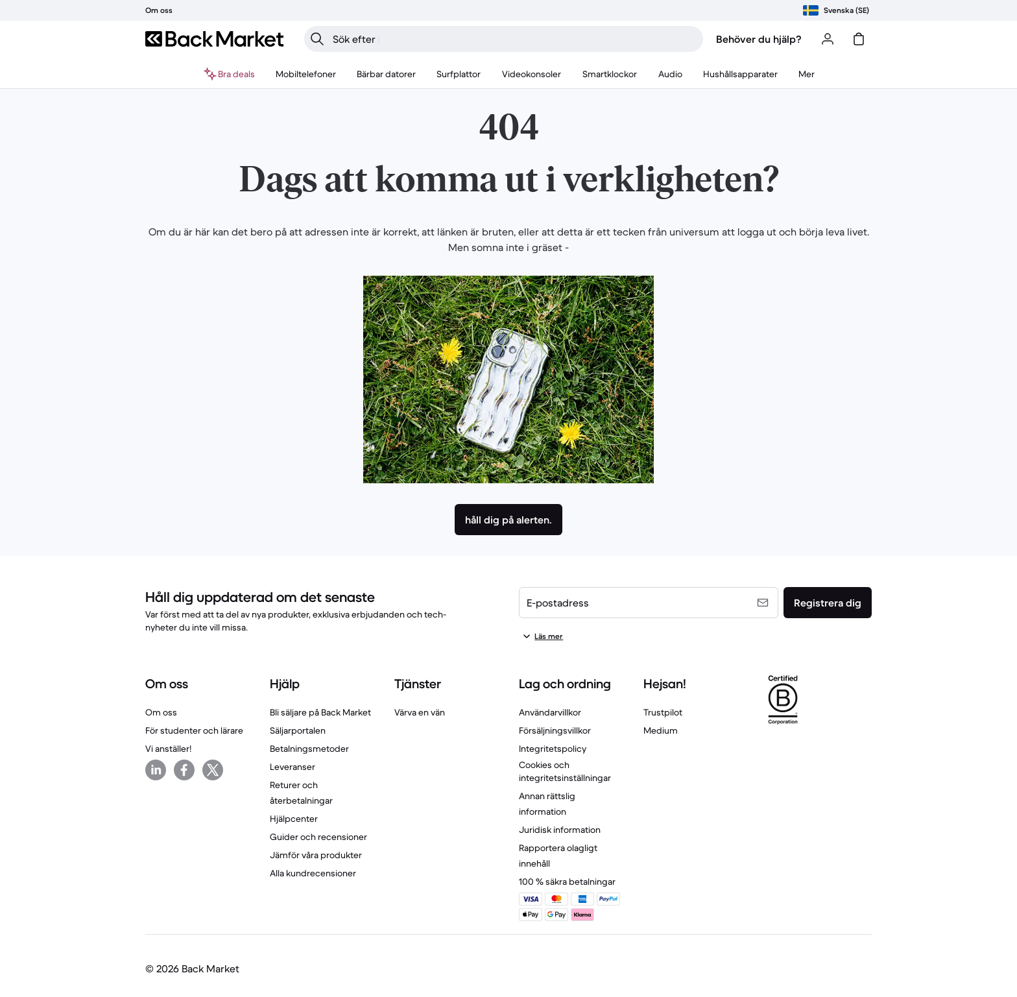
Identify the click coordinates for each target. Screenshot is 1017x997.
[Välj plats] (836, 10)
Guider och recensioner (318, 837)
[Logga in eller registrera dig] (828, 39)
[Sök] (317, 39)
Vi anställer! (168, 748)
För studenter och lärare (194, 730)
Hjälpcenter (294, 818)
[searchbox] (514, 39)
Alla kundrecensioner (313, 873)
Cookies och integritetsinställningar (565, 771)
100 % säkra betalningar (567, 881)
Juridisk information (560, 829)
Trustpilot (662, 712)
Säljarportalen (298, 730)
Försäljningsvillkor (555, 730)
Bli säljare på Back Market (320, 712)
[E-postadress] (648, 602)
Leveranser (292, 767)
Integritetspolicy (552, 748)
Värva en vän (419, 712)
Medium (660, 730)
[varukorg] (859, 39)
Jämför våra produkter (316, 855)
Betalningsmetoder (309, 748)
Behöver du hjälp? (759, 38)
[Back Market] (214, 39)
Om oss (161, 712)
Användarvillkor (550, 712)
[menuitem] (306, 74)
